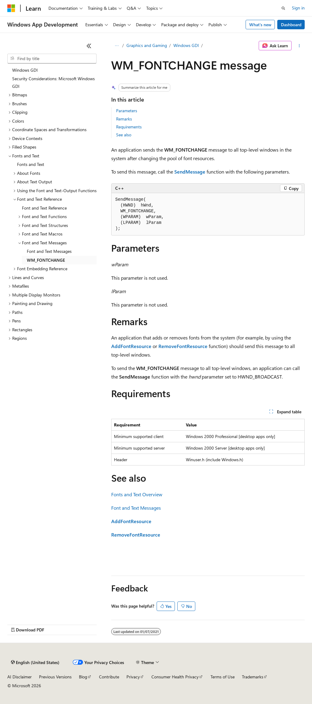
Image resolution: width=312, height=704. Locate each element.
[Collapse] (89, 45)
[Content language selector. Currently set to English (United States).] (35, 662)
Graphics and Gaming (146, 45)
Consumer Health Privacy (175, 677)
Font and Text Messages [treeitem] (49, 251)
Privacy (133, 677)
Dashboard (291, 24)
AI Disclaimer (19, 677)
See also (123, 135)
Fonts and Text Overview (136, 494)
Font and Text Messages (136, 508)
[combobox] (52, 58)
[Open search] (283, 8)
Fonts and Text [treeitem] (30, 164)
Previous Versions (55, 677)
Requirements (129, 127)
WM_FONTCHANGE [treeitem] (46, 260)
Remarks (124, 119)
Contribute (109, 677)
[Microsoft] (11, 8)
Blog (83, 677)
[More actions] (299, 46)
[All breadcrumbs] (116, 46)
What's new (260, 24)
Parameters (126, 110)
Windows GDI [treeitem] (25, 70)
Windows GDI (186, 45)
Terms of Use (223, 677)
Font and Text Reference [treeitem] (44, 208)
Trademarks (252, 677)
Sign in (298, 8)
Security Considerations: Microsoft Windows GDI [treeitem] (53, 82)
